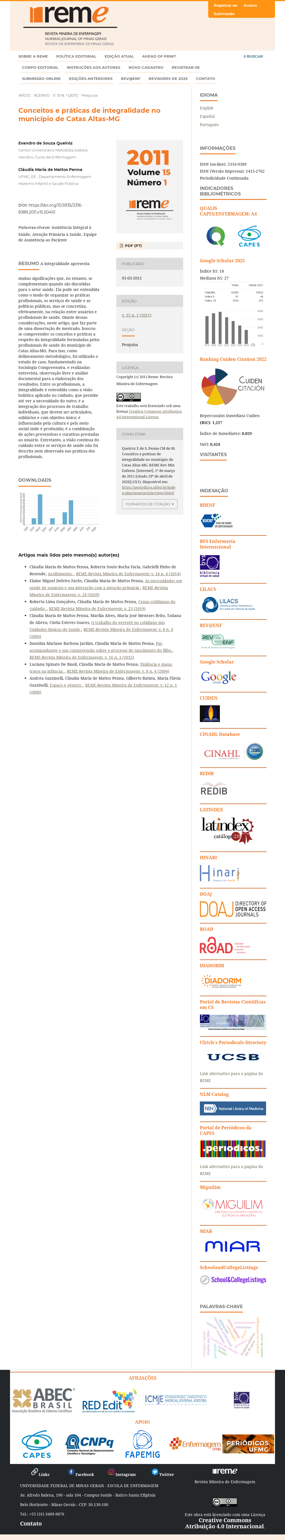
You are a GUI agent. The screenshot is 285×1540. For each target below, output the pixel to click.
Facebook (80, 1474)
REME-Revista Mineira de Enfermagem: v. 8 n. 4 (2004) (118, 671)
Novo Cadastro (146, 67)
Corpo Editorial (40, 67)
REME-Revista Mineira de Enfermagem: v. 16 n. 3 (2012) (82, 657)
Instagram (121, 1474)
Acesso (250, 5)
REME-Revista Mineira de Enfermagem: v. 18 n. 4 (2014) (128, 573)
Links (40, 1474)
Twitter (162, 1474)
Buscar (253, 56)
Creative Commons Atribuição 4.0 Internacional (224, 1523)
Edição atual (119, 56)
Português (209, 124)
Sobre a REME (33, 56)
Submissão (224, 13)
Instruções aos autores (93, 67)
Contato (205, 78)
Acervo (42, 95)
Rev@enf (130, 78)
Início (24, 95)
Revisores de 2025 (168, 78)
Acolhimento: (61, 573)
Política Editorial (76, 56)
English (206, 108)
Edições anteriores (90, 78)
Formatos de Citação (148, 504)
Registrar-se (186, 67)
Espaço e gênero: (66, 685)
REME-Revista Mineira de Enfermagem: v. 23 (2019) (97, 608)
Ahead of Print (159, 56)
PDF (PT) (133, 245)
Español (207, 116)
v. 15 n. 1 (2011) (65, 95)
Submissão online (41, 78)
